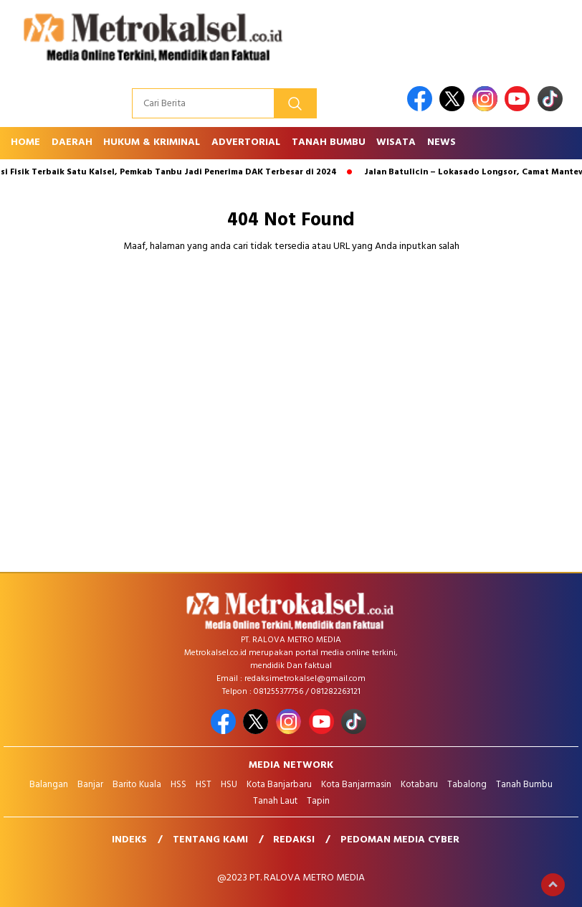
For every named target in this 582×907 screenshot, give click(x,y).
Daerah (72, 142)
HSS (178, 784)
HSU (229, 784)
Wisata (396, 142)
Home (25, 142)
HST (203, 784)
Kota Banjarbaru (279, 784)
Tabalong (467, 784)
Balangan (48, 784)
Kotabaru (419, 784)
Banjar (90, 784)
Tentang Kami (210, 840)
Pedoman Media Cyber (399, 840)
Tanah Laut (275, 801)
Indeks (129, 840)
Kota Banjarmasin (356, 784)
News (441, 142)
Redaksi (294, 840)
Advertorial (245, 142)
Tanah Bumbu (329, 142)
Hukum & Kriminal (151, 142)
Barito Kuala (137, 784)
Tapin (318, 801)
